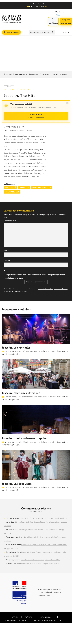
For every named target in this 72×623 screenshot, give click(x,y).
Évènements (20, 74)
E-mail (7, 261)
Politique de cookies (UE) (16, 620)
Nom (6, 251)
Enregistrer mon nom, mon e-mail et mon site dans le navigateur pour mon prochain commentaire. (35, 276)
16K (35, 6)
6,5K (29, 6)
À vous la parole (11, 32)
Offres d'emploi (59, 13)
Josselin (24, 188)
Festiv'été (45, 74)
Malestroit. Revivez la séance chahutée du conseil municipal (44, 518)
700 (41, 6)
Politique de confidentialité (47, 620)
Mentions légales (46, 617)
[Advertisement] (36, 53)
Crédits (28, 617)
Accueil (8, 74)
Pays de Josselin (41, 188)
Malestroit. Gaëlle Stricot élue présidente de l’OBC (40, 560)
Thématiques (33, 74)
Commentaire (10, 221)
